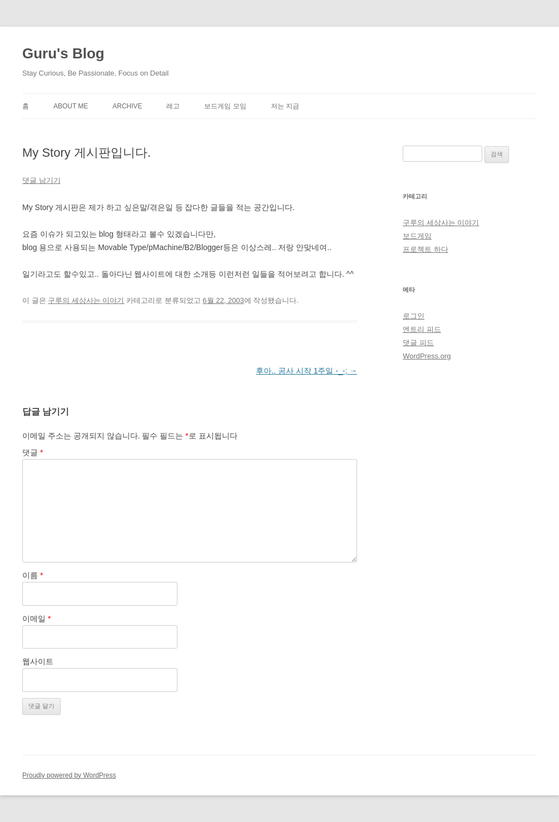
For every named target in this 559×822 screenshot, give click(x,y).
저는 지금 (285, 106)
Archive (127, 106)
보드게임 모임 (225, 106)
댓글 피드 (418, 342)
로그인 (413, 316)
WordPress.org (427, 356)
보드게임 (417, 236)
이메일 (36, 618)
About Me (70, 106)
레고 (173, 106)
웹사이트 (37, 661)
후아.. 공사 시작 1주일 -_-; (306, 370)
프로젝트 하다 (425, 249)
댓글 (32, 452)
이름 (32, 575)
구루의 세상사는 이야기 (86, 300)
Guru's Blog (63, 53)
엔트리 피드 (422, 329)
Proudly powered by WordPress (69, 775)
